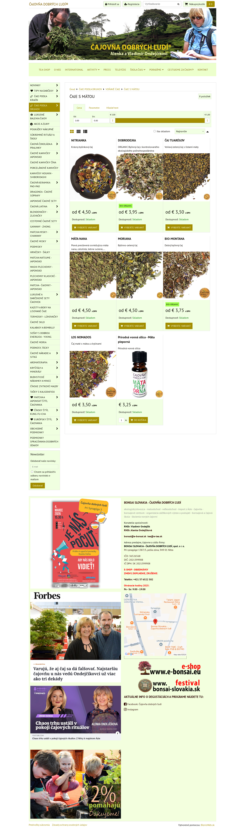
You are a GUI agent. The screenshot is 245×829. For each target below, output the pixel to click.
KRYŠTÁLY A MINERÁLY (45, 369)
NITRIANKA (78, 140)
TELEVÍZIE (120, 69)
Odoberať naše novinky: (43, 460)
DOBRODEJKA (127, 140)
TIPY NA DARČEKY (45, 90)
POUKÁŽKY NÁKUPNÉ (42, 129)
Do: (101, 119)
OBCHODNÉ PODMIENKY (45, 430)
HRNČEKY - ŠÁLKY (40, 252)
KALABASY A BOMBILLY (42, 327)
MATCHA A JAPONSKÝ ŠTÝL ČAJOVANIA (45, 401)
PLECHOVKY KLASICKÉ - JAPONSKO (43, 277)
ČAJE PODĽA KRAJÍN (45, 98)
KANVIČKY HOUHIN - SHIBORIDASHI (41, 175)
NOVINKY (45, 85)
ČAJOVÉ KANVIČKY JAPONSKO (45, 155)
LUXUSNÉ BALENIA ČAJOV (45, 116)
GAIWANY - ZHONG (40, 226)
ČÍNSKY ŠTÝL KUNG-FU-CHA (45, 412)
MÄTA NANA (79, 239)
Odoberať (38, 485)
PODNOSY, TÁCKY (39, 347)
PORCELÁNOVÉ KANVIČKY (44, 167)
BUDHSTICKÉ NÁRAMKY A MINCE (45, 378)
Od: (82, 119)
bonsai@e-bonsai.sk (135, 536)
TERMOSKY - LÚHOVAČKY (44, 316)
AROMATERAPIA (45, 362)
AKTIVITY (93, 69)
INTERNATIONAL (74, 69)
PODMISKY (36, 246)
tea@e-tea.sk (155, 536)
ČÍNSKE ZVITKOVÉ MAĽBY (44, 386)
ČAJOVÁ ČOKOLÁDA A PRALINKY (45, 145)
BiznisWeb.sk (208, 825)
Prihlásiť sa (112, 4)
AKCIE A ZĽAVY (39, 123)
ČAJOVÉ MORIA (38, 342)
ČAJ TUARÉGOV (175, 140)
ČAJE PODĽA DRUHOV (45, 107)
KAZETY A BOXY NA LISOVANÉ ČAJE (40, 309)
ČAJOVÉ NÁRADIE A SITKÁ (45, 355)
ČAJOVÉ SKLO (37, 322)
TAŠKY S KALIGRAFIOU (42, 391)
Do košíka (138, 420)
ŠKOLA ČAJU (137, 69)
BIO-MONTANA (174, 239)
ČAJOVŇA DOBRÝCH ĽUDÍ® (48, 4)
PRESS (107, 69)
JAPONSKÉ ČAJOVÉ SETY (43, 200)
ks (123, 420)
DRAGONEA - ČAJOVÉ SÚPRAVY (41, 193)
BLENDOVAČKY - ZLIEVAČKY (45, 213)
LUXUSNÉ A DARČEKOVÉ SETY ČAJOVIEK (45, 298)
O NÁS (57, 69)
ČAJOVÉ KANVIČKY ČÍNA (43, 162)
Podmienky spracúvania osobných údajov (44, 441)
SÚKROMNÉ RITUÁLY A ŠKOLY (42, 136)
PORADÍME (156, 69)
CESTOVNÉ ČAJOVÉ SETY (43, 221)
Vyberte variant (85, 227)
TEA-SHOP (44, 69)
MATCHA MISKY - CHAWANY (45, 233)
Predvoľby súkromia (39, 824)
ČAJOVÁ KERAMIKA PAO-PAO (45, 184)
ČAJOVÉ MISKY (45, 241)
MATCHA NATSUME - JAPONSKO (41, 259)
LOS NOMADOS (81, 337)
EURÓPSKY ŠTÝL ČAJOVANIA (45, 421)
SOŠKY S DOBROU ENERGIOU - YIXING (40, 334)
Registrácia (131, 4)
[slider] (112, 120)
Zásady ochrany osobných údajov (69, 824)
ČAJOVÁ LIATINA (45, 206)
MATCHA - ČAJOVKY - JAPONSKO (41, 287)
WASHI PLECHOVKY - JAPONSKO (41, 268)
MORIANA (124, 239)
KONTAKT (203, 69)
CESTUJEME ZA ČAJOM (181, 69)
